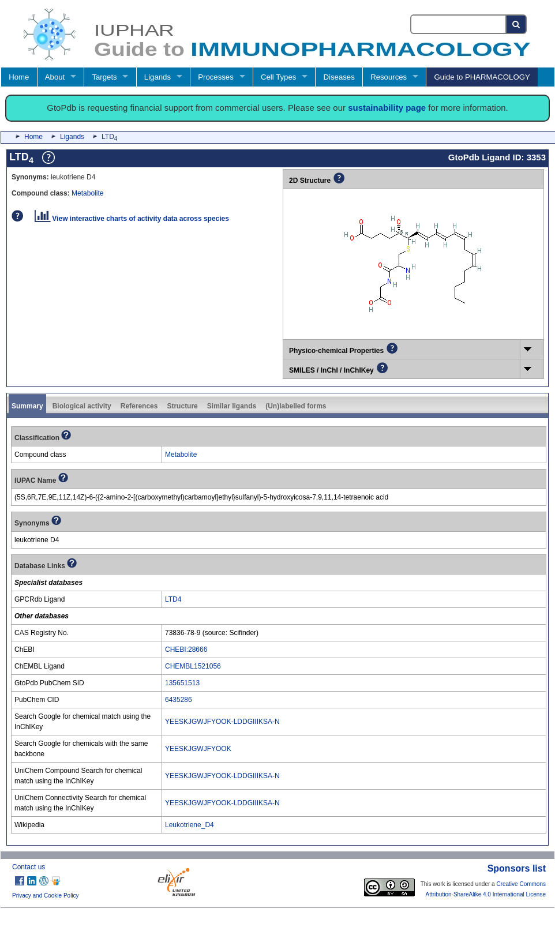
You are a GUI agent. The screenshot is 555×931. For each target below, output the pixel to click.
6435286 (178, 700)
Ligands (157, 77)
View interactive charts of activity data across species (132, 219)
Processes (216, 77)
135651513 (182, 683)
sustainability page (387, 107)
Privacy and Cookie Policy (45, 895)
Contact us (28, 867)
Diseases (339, 77)
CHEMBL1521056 (193, 666)
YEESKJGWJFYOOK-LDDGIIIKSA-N (222, 722)
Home (19, 77)
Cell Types (278, 77)
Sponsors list (516, 868)
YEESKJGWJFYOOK (198, 749)
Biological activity (81, 406)
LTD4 (173, 599)
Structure (182, 406)
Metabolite (87, 193)
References (139, 406)
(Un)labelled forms (295, 406)
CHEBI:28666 (186, 649)
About (55, 77)
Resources (388, 77)
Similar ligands (231, 406)
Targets (104, 77)
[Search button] (517, 24)
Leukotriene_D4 (189, 825)
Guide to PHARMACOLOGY (482, 77)
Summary (27, 406)
